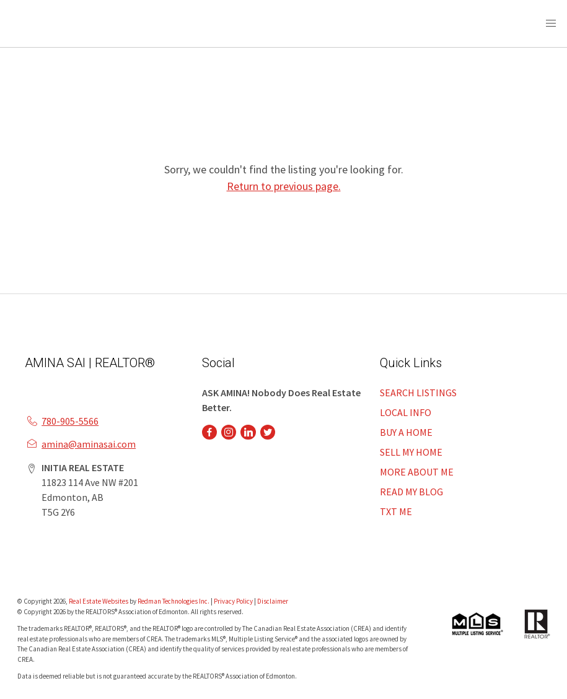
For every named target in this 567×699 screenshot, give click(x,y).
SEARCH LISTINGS (418, 392)
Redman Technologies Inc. (174, 601)
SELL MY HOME (411, 452)
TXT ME (396, 511)
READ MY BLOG (411, 491)
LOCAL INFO (405, 412)
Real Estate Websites (99, 601)
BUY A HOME (406, 432)
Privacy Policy (233, 601)
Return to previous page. (284, 186)
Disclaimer (272, 601)
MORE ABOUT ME (417, 472)
